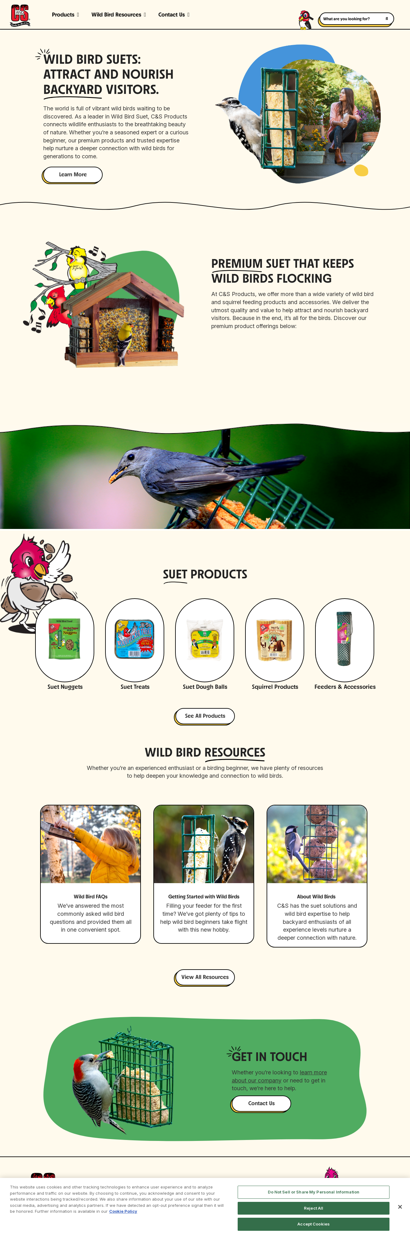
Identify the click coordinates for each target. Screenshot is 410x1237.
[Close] (400, 1207)
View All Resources (205, 977)
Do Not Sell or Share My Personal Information (313, 1191)
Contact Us (171, 15)
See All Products (205, 716)
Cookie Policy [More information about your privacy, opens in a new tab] (123, 1211)
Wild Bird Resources (116, 15)
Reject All (313, 1208)
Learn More (73, 175)
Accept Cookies (313, 1223)
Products (63, 15)
